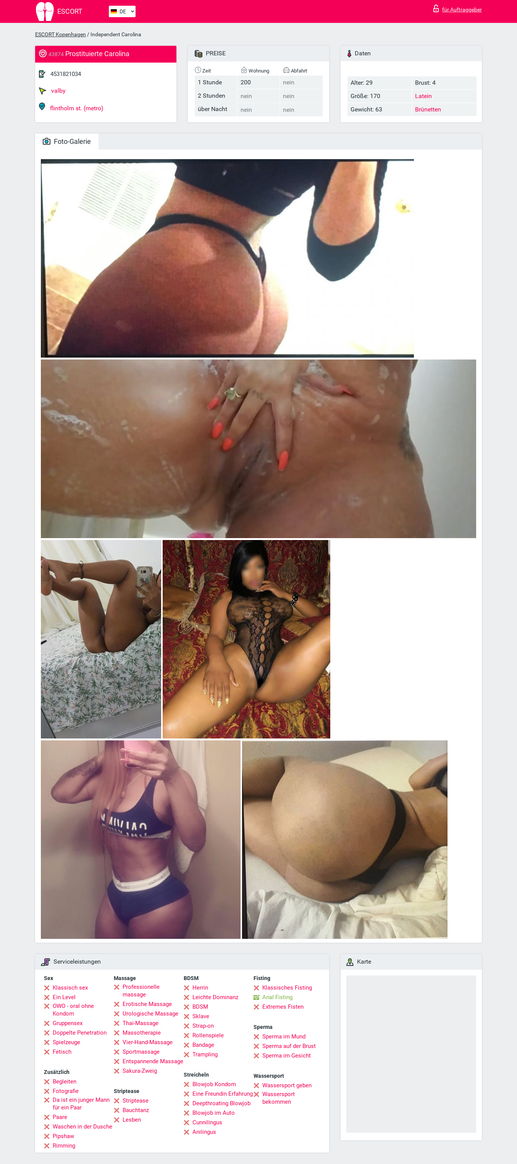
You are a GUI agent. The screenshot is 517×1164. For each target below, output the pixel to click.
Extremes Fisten (283, 1006)
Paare (60, 1117)
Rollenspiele (208, 1035)
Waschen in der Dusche (82, 1126)
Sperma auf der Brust (289, 1046)
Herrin (200, 987)
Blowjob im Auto (213, 1112)
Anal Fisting (277, 997)
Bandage (203, 1044)
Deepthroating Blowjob (221, 1103)
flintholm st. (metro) (71, 107)
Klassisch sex (70, 987)
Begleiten (64, 1081)
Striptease (136, 1100)
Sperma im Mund (283, 1036)
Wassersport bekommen (278, 1098)
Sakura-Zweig (140, 1070)
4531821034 (65, 74)
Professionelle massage (141, 990)
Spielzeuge (66, 1042)
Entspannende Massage (153, 1061)
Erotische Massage (147, 1004)
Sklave (200, 1016)
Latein (423, 96)
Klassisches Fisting (287, 987)
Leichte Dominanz (215, 997)
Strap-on (203, 1025)
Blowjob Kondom (214, 1084)
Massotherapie (142, 1032)
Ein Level (64, 997)
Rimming (64, 1145)
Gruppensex (67, 1023)
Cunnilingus (207, 1122)
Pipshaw (63, 1136)
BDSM (200, 1006)
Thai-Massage (140, 1023)
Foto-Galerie (67, 141)
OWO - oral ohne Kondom (73, 1010)
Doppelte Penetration (80, 1032)
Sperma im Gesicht (286, 1055)
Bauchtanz (136, 1110)
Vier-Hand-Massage (148, 1042)
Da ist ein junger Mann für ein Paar (81, 1103)
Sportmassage (141, 1051)
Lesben (132, 1119)
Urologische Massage (150, 1013)
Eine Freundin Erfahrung (222, 1093)
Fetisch (62, 1051)
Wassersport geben (287, 1085)
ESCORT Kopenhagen (60, 34)
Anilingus (204, 1132)
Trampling (205, 1054)
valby (52, 91)
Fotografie (66, 1091)
